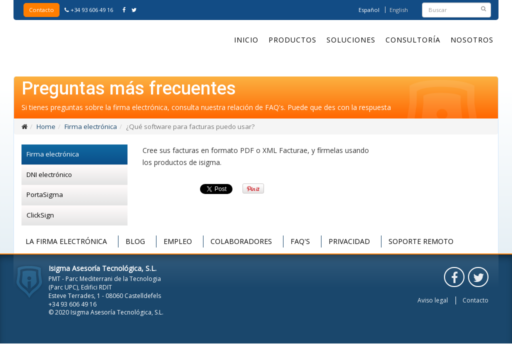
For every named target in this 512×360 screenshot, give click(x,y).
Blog (135, 241)
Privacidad (349, 241)
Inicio (246, 39)
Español (369, 9)
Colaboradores (241, 241)
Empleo (178, 241)
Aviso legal (433, 300)
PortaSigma (44, 194)
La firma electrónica (66, 241)
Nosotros (472, 39)
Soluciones (351, 39)
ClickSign (40, 215)
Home (46, 126)
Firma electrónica (90, 126)
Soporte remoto (421, 241)
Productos (292, 39)
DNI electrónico (49, 174)
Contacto (41, 10)
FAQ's (300, 241)
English (399, 9)
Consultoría (413, 39)
